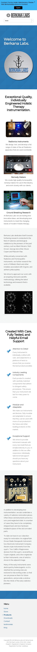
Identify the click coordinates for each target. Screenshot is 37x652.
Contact (7, 621)
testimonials (8, 624)
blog (5, 628)
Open (18, 8)
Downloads (8, 618)
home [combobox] (6, 20)
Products (7, 615)
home (6, 608)
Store (6, 612)
